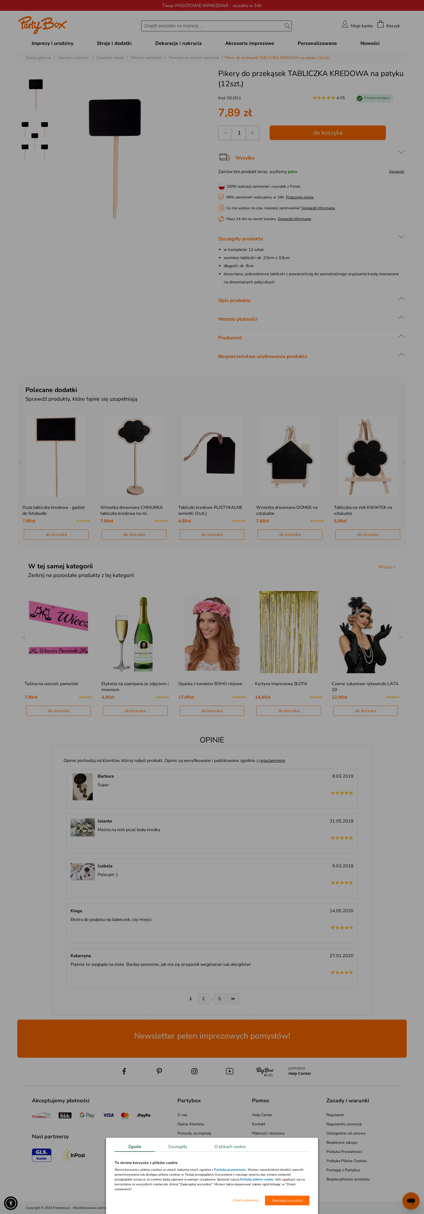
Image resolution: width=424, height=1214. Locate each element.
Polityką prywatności (230, 1169)
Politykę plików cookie (256, 1179)
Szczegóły (177, 1147)
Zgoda (134, 1147)
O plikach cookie (230, 1147)
